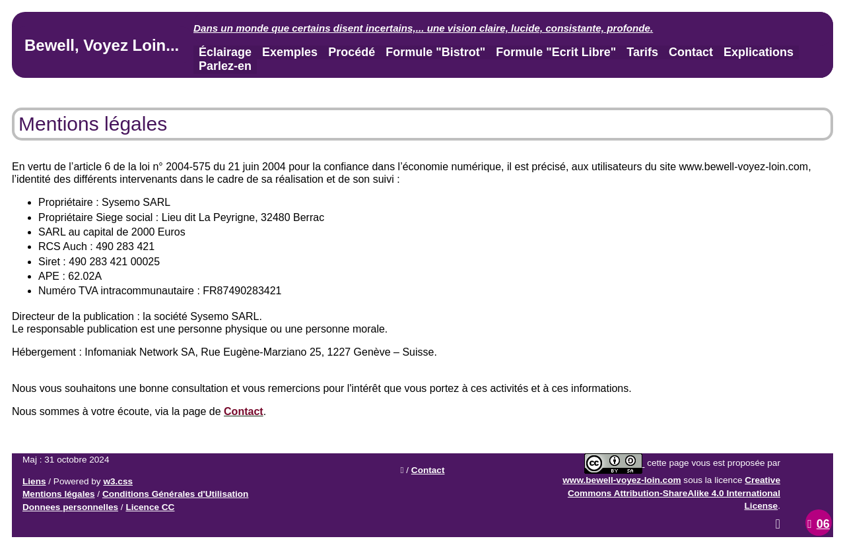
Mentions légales (58, 494)
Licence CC (149, 507)
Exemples (290, 52)
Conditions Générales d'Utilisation (175, 494)
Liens (34, 481)
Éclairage (225, 52)
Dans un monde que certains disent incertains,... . (423, 28)
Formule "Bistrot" (435, 52)
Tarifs (642, 52)
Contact (691, 52)
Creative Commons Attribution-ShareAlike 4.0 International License (674, 492)
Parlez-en (225, 66)
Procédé (351, 52)
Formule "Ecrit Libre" (556, 52)
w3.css (118, 481)
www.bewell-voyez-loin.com (621, 480)
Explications (759, 52)
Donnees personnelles (70, 507)
